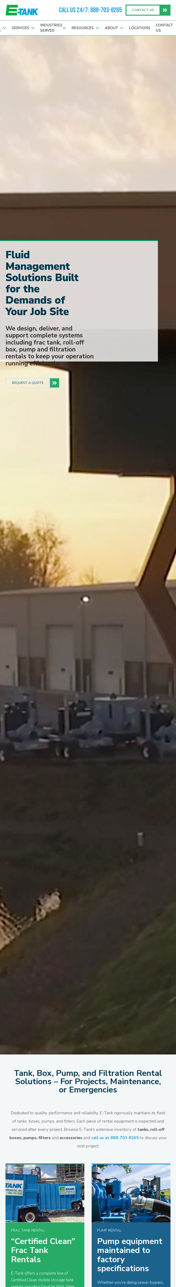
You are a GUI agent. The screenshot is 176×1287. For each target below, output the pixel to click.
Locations (139, 28)
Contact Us (164, 28)
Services (23, 28)
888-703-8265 (106, 10)
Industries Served (53, 28)
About (114, 28)
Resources (85, 28)
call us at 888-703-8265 (115, 1137)
